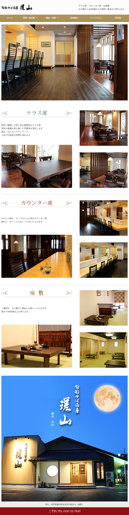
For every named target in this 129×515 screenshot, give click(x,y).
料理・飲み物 (29, 18)
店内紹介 (74, 18)
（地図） (80, 504)
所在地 (118, 18)
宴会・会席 (51, 18)
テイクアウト (96, 18)
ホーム (10, 18)
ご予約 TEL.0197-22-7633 (64, 511)
